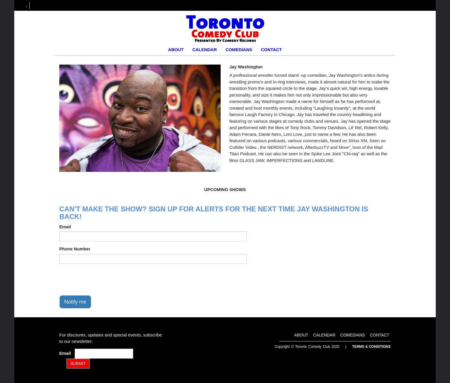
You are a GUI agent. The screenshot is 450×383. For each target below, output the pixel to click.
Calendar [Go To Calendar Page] (204, 49)
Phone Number (74, 248)
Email (65, 226)
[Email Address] (104, 354)
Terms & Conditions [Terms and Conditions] (371, 347)
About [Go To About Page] (175, 49)
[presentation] (103, 279)
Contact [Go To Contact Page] (271, 49)
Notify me (75, 302)
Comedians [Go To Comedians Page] (239, 49)
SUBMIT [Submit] (78, 363)
